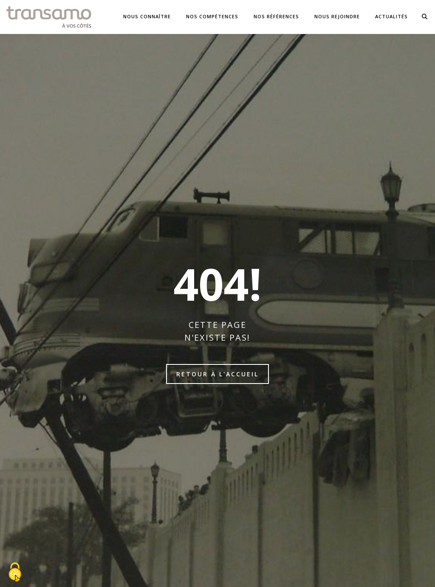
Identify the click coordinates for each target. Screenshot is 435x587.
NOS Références (276, 16)
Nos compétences (212, 16)
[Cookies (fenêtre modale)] (15, 572)
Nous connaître (147, 16)
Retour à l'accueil (217, 374)
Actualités (391, 16)
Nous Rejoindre (337, 16)
